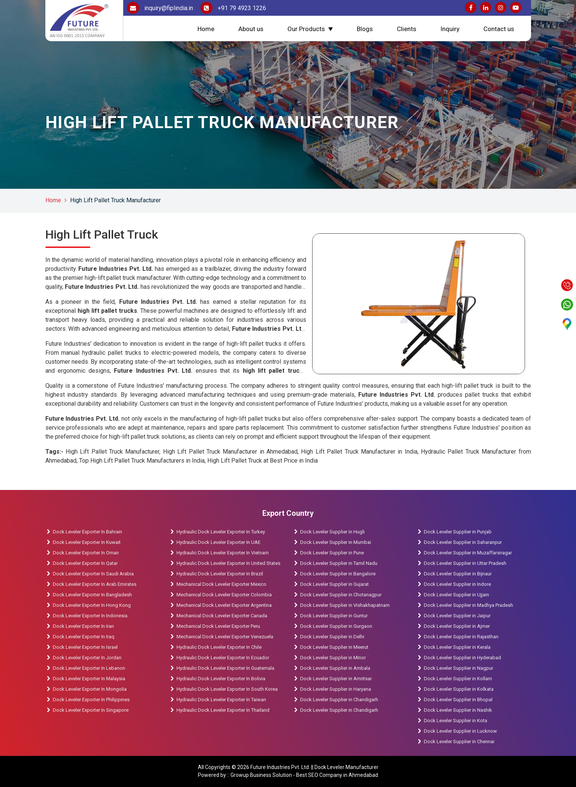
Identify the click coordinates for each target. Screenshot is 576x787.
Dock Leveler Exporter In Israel (85, 647)
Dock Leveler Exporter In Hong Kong (92, 605)
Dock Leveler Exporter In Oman (86, 553)
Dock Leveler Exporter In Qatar (85, 563)
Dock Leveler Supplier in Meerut (334, 647)
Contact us (498, 29)
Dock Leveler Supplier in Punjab (458, 532)
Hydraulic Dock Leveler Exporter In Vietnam (223, 553)
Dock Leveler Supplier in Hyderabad (462, 657)
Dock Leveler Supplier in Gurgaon (336, 626)
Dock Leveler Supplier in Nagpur (458, 668)
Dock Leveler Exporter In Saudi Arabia (93, 573)
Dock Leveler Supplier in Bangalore (338, 573)
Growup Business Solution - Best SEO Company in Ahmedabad (304, 775)
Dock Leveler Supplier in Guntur (334, 615)
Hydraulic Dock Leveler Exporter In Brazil (220, 573)
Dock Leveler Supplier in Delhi (332, 636)
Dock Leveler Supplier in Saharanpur (463, 542)
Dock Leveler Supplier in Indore (457, 584)
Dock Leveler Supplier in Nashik (458, 710)
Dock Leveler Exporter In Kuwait (87, 542)
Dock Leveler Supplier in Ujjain (456, 594)
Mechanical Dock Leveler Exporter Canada (222, 615)
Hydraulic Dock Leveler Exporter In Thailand (223, 710)
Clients (406, 29)
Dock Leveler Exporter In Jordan (87, 657)
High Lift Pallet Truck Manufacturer (115, 200)
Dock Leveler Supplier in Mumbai (335, 542)
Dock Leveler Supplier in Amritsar (336, 678)
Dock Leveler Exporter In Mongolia (90, 689)
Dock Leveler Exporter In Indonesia (90, 615)
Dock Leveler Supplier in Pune (332, 553)
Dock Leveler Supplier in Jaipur (457, 615)
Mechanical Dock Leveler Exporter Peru (218, 626)
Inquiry (449, 29)
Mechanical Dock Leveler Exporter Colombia (224, 594)
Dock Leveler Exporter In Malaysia (89, 678)
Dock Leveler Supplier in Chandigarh (339, 699)
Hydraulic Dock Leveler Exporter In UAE (218, 542)
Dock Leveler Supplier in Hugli (332, 532)
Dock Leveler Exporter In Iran (83, 626)
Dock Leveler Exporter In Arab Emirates (94, 584)
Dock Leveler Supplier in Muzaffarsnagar (468, 553)
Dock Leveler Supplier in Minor (333, 657)
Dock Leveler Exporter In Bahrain (87, 532)
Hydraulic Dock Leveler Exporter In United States (228, 563)
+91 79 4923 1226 (233, 8)
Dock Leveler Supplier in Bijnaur (458, 573)
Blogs (365, 29)
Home (205, 29)
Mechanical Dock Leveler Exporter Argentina (224, 605)
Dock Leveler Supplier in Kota (455, 720)
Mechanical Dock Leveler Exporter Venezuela (225, 636)
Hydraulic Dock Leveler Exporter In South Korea (227, 689)
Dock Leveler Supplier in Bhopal (458, 699)
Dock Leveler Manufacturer (346, 767)
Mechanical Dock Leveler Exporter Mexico (221, 584)
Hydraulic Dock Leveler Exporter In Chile (219, 647)
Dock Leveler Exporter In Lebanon (89, 668)
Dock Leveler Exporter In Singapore (91, 710)
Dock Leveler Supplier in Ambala (335, 668)
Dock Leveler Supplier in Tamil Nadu (338, 563)
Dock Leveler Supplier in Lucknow (460, 731)
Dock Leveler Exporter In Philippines (91, 699)
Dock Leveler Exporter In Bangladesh (92, 594)
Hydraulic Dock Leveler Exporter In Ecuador (223, 657)
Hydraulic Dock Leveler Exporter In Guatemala (225, 668)
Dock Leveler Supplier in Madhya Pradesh (468, 605)
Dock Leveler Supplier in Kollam (458, 678)
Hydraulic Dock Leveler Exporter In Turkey (221, 532)
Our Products (306, 29)
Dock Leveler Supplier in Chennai (459, 741)
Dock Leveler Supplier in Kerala (457, 647)
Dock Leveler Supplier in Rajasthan (461, 636)
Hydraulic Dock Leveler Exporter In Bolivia (221, 678)
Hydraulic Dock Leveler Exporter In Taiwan (221, 699)
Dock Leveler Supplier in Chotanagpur (341, 594)
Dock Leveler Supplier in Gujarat (334, 584)
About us (250, 29)
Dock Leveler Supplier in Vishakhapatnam (345, 605)
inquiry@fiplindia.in (160, 8)
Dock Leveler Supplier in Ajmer (457, 626)
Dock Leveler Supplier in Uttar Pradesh (465, 563)
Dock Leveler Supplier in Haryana (335, 689)
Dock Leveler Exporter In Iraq (83, 636)
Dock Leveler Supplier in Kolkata (459, 689)
